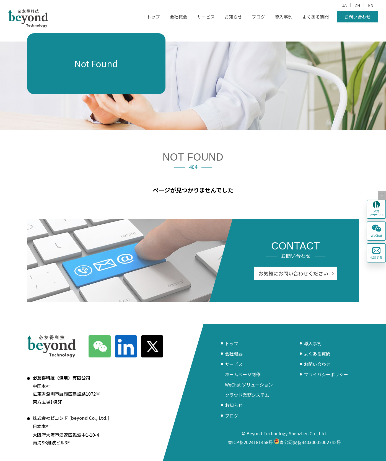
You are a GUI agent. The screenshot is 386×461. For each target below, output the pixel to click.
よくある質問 (315, 16)
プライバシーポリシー (326, 374)
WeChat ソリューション (249, 384)
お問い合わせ (357, 16)
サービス (206, 16)
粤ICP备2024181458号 (250, 442)
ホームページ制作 (242, 374)
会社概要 (178, 16)
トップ (153, 16)
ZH (357, 5)
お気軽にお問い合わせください (293, 273)
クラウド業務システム (247, 395)
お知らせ (233, 16)
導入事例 (283, 16)
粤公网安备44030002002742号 (307, 442)
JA (344, 5)
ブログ (258, 16)
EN (370, 5)
